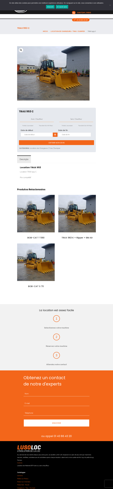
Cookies (19, 463)
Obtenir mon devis (56, 143)
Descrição (24, 159)
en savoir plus (62, 7)
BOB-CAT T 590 (35, 237)
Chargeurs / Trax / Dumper (26, 488)
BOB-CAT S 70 (36, 286)
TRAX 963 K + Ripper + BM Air (77, 237)
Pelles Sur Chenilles (23, 482)
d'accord (50, 7)
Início (45, 31)
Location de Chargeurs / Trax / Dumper (68, 31)
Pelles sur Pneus (22, 478)
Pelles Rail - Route (23, 485)
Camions (20, 475)
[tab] (24, 159)
